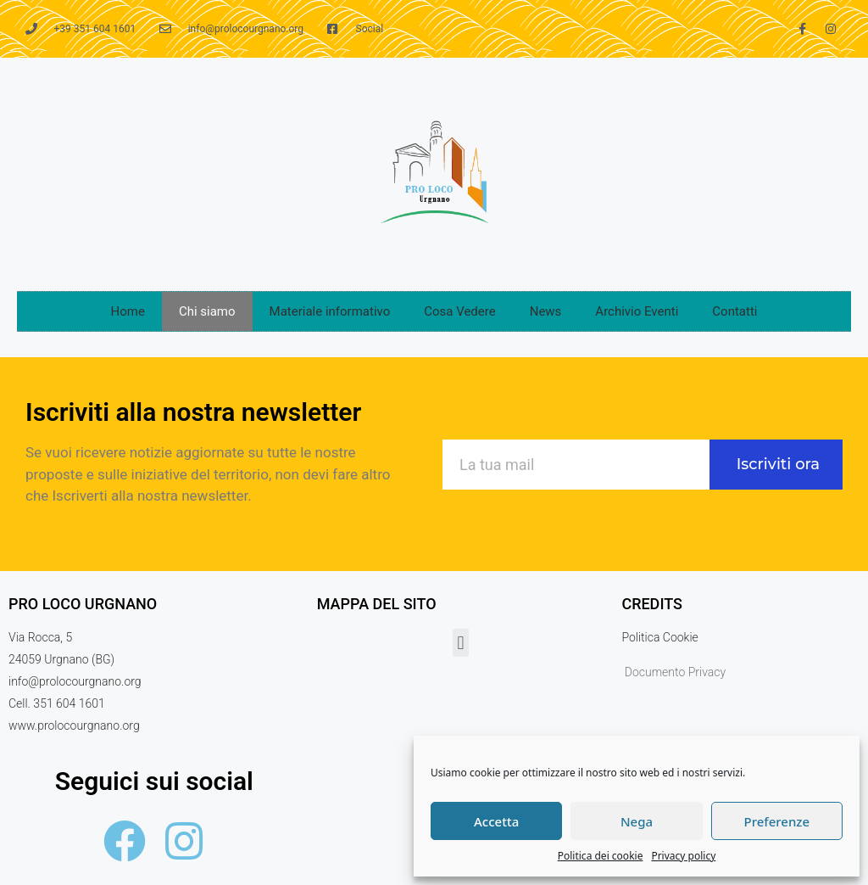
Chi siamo (207, 311)
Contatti (734, 311)
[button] (461, 643)
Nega (636, 821)
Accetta (496, 821)
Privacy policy (683, 856)
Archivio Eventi (636, 311)
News (546, 311)
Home (128, 311)
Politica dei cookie (600, 856)
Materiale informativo (330, 311)
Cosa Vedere (459, 311)
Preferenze (777, 821)
